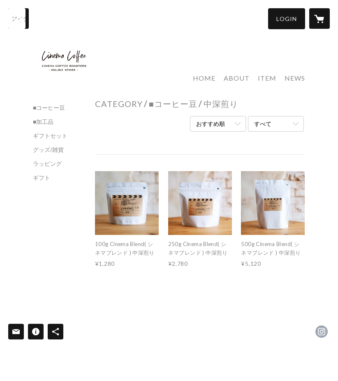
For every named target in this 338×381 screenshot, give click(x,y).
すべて (262, 123)
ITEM (267, 78)
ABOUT (237, 78)
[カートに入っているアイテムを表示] (319, 18)
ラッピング (47, 164)
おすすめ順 (210, 123)
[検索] (18, 18)
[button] (286, 18)
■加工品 (43, 122)
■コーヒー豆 (49, 108)
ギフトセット (50, 136)
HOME (204, 78)
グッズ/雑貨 (48, 150)
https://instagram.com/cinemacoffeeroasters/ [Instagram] (321, 331)
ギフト (41, 178)
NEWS (295, 78)
